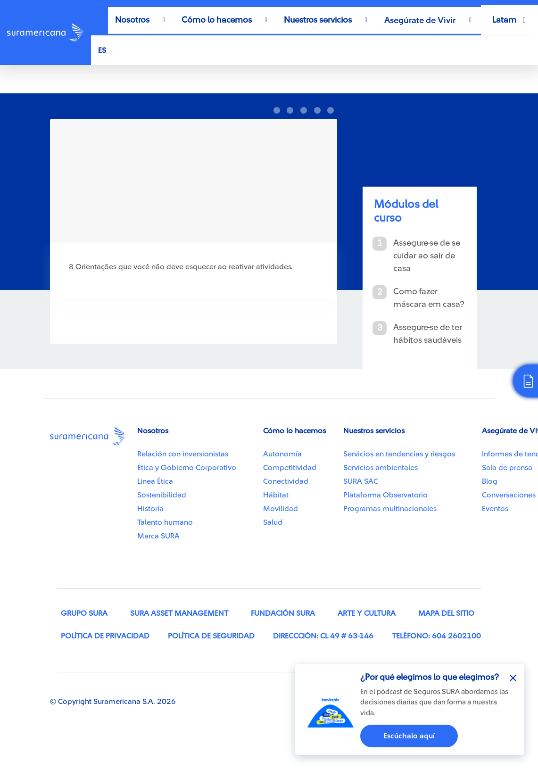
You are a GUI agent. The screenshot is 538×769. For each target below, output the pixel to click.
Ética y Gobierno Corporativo (186, 467)
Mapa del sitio (446, 613)
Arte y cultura (367, 613)
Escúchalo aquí (409, 736)
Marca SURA (158, 536)
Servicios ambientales (380, 467)
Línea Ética (155, 481)
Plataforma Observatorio (385, 495)
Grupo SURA (84, 613)
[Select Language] (303, 50)
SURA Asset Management (179, 613)
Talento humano (165, 522)
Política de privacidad (105, 636)
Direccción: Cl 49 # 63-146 (323, 636)
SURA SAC (360, 481)
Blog (489, 481)
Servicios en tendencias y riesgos (399, 454)
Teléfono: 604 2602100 (436, 636)
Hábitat (276, 495)
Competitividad (289, 467)
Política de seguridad (211, 636)
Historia (150, 509)
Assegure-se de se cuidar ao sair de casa (426, 255)
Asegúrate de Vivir (419, 20)
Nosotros (132, 20)
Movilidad (280, 509)
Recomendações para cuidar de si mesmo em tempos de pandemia (157, 79)
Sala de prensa (507, 467)
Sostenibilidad (161, 495)
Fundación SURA (283, 613)
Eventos (495, 509)
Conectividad (285, 481)
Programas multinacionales (390, 509)
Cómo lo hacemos (217, 20)
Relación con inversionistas (182, 454)
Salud (272, 522)
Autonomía (282, 454)
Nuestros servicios (318, 20)
